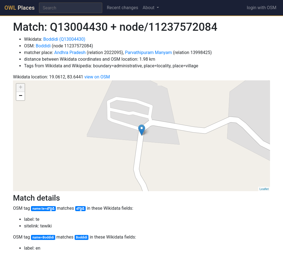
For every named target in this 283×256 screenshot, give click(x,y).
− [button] (20, 96)
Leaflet (264, 189)
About (149, 7)
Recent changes (122, 7)
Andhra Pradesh (69, 52)
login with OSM (261, 7)
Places (19, 7)
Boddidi (43, 45)
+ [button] (20, 88)
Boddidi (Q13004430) (64, 39)
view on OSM (97, 77)
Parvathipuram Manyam (148, 52)
